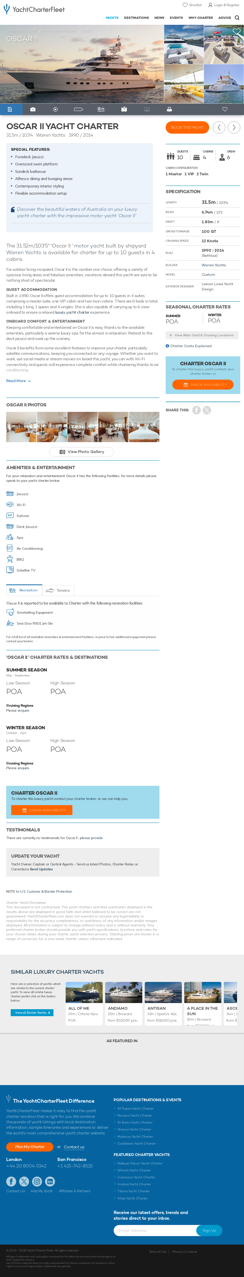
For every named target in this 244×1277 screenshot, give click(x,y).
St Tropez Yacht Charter (135, 1108)
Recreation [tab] (28, 590)
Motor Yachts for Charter (59, 31)
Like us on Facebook (11, 1181)
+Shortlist (237, 31)
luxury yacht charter (72, 312)
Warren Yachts (23, 252)
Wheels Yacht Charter (134, 1170)
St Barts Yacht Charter (134, 1122)
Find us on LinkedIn (50, 1181)
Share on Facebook (196, 410)
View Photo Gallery (86, 451)
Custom (208, 274)
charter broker (85, 798)
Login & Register (227, 5)
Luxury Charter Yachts (22, 31)
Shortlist (195, 5)
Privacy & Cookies (184, 1252)
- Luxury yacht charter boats (34, 9)
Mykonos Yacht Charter (135, 1136)
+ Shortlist (225, 109)
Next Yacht (234, 127)
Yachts (112, 18)
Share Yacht (207, 410)
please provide (91, 838)
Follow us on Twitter (24, 1181)
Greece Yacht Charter (134, 1129)
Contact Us (15, 1191)
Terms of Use (157, 1252)
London (14, 1159)
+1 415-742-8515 (75, 1166)
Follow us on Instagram (37, 1181)
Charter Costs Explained (191, 346)
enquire (23, 710)
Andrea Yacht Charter (134, 1184)
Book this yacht (187, 127)
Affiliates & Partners (74, 1191)
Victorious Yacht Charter (136, 1177)
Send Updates (41, 869)
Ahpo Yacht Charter (132, 1198)
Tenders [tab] (63, 590)
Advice (224, 18)
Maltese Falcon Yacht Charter (139, 1163)
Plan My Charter (30, 1146)
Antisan (156, 1008)
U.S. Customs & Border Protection (46, 891)
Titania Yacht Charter (133, 1191)
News (159, 18)
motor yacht (89, 245)
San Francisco (71, 1159)
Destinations (136, 18)
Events (176, 18)
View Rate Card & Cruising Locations (204, 335)
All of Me (78, 1008)
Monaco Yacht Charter (134, 1115)
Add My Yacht (42, 1191)
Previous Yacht (219, 127)
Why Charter (201, 18)
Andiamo (118, 1008)
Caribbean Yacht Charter (136, 1143)
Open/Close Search (237, 17)
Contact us (74, 1147)
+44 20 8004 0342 (26, 1166)
